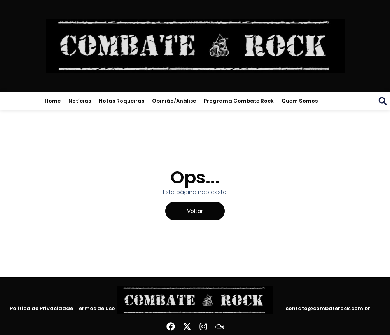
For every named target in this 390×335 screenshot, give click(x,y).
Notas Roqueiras (121, 101)
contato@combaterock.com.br (327, 308)
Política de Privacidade (42, 308)
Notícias (79, 101)
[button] (382, 101)
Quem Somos (300, 101)
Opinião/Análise (174, 101)
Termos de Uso (94, 308)
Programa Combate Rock (239, 101)
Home (53, 101)
